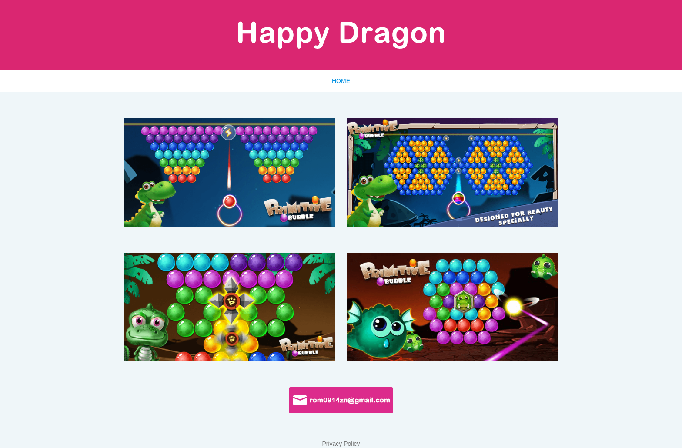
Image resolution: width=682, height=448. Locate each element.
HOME (341, 80)
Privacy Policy (341, 443)
